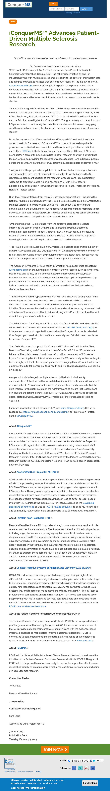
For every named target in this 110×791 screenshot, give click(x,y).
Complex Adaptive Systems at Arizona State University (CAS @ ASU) (53, 567)
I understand (90, 784)
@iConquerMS (25, 415)
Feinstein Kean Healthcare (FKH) (34, 518)
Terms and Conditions (25, 772)
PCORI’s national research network (27, 606)
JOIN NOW (53, 749)
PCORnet (27, 151)
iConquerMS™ (24, 426)
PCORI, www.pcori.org (80, 327)
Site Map (38, 772)
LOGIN (84, 9)
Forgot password (72, 13)
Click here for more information (28, 788)
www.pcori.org (85, 640)
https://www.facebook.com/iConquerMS (46, 412)
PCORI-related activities (59, 506)
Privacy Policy (9, 772)
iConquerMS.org (18, 269)
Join (52, 3)
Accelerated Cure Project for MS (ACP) (37, 472)
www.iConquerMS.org (21, 85)
